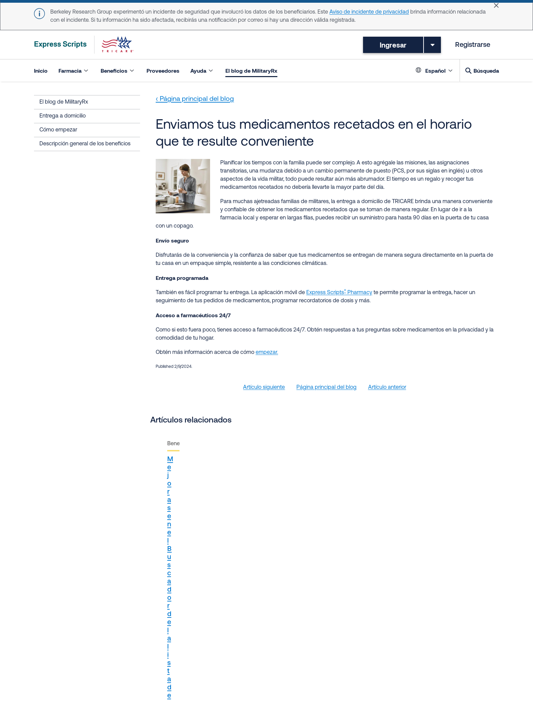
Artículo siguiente (264, 387)
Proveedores (163, 70)
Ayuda (301, 664)
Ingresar (393, 45)
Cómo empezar (58, 130)
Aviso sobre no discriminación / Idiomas (251, 656)
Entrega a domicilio (62, 116)
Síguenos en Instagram (62, 639)
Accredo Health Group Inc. (188, 631)
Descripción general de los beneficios (85, 144)
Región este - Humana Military (262, 631)
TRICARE (139, 631)
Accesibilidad (127, 664)
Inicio (41, 70)
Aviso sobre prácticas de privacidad (154, 656)
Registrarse (472, 45)
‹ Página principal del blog (195, 99)
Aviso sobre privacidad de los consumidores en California (218, 664)
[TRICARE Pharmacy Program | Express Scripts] (84, 45)
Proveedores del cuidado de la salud (78, 631)
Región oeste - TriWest (331, 631)
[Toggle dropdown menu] (432, 45)
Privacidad (92, 656)
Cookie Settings (333, 664)
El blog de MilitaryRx (251, 70)
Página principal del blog (326, 387)
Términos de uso (54, 656)
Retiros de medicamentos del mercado (352, 656)
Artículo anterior (387, 387)
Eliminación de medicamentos (441, 656)
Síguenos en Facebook (433, 631)
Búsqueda (486, 70)
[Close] (496, 5)
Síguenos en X (382, 631)
